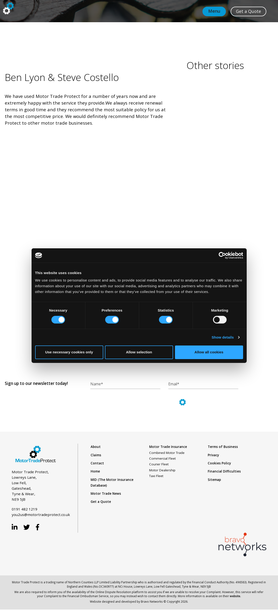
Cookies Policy (219, 463)
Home (95, 471)
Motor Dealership (162, 470)
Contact (97, 463)
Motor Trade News (106, 493)
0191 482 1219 (24, 509)
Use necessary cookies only (69, 352)
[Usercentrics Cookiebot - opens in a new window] (222, 255)
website (235, 596)
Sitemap (214, 480)
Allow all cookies (209, 352)
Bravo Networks (152, 601)
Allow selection (139, 352)
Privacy (213, 455)
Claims (96, 455)
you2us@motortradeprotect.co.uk (41, 514)
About (96, 447)
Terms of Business (223, 447)
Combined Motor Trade (167, 453)
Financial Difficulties (224, 471)
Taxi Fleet (156, 476)
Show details (223, 337)
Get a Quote (101, 501)
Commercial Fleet (162, 458)
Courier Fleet (159, 464)
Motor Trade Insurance (168, 447)
